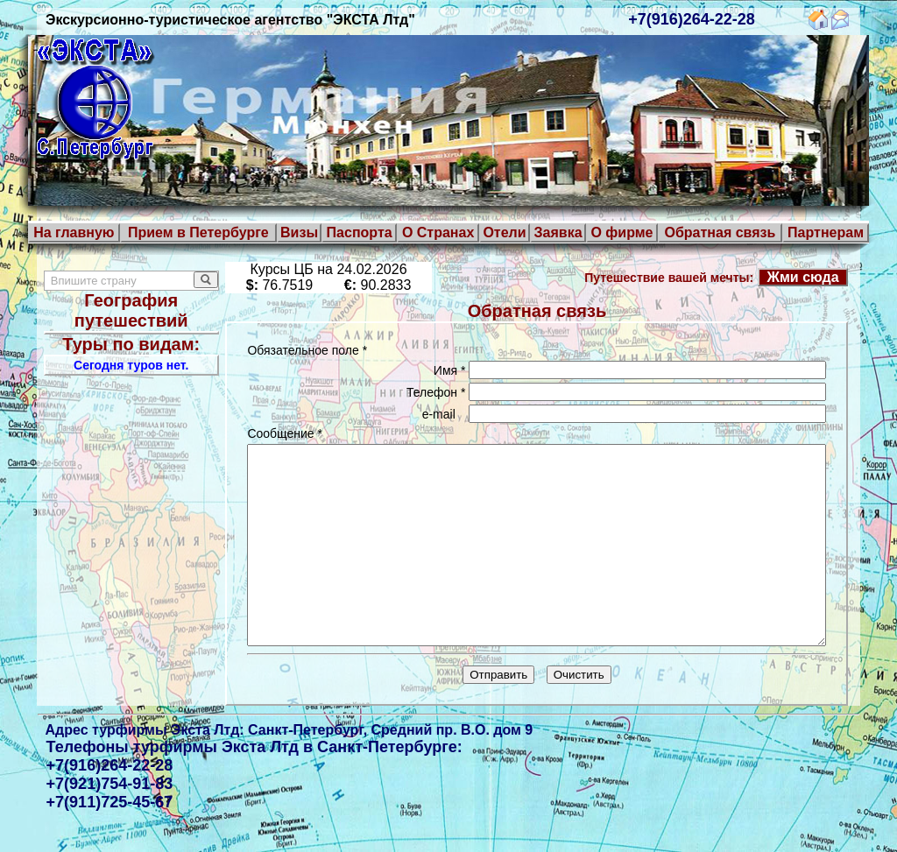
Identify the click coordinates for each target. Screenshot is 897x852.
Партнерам (826, 232)
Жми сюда (810, 277)
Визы (299, 232)
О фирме (621, 232)
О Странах (438, 232)
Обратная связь (719, 232)
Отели (504, 232)
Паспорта (359, 232)
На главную (73, 232)
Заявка (558, 232)
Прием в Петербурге (198, 232)
